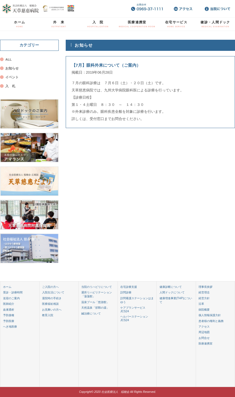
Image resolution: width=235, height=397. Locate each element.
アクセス (204, 326)
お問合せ (204, 337)
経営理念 (204, 292)
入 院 (98, 24)
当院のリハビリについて (96, 286)
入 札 (10, 86)
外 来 (59, 24)
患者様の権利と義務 (211, 321)
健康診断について (171, 286)
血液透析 (8, 309)
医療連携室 (137, 24)
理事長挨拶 (205, 286)
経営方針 (204, 298)
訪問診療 (125, 292)
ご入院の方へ (50, 286)
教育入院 (47, 315)
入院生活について (53, 292)
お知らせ (12, 68)
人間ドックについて (172, 292)
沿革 (201, 303)
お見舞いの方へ (52, 309)
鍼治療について (91, 313)
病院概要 (204, 309)
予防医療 (8, 321)
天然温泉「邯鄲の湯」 (95, 307)
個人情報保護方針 (210, 315)
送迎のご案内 (11, 298)
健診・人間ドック (215, 24)
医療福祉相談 (50, 303)
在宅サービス (176, 24)
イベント (12, 77)
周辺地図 (204, 332)
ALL (8, 59)
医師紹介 (8, 303)
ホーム (19, 24)
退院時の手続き (52, 298)
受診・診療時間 (13, 292)
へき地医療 (10, 326)
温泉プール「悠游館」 (95, 302)
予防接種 (8, 315)
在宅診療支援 (128, 286)
